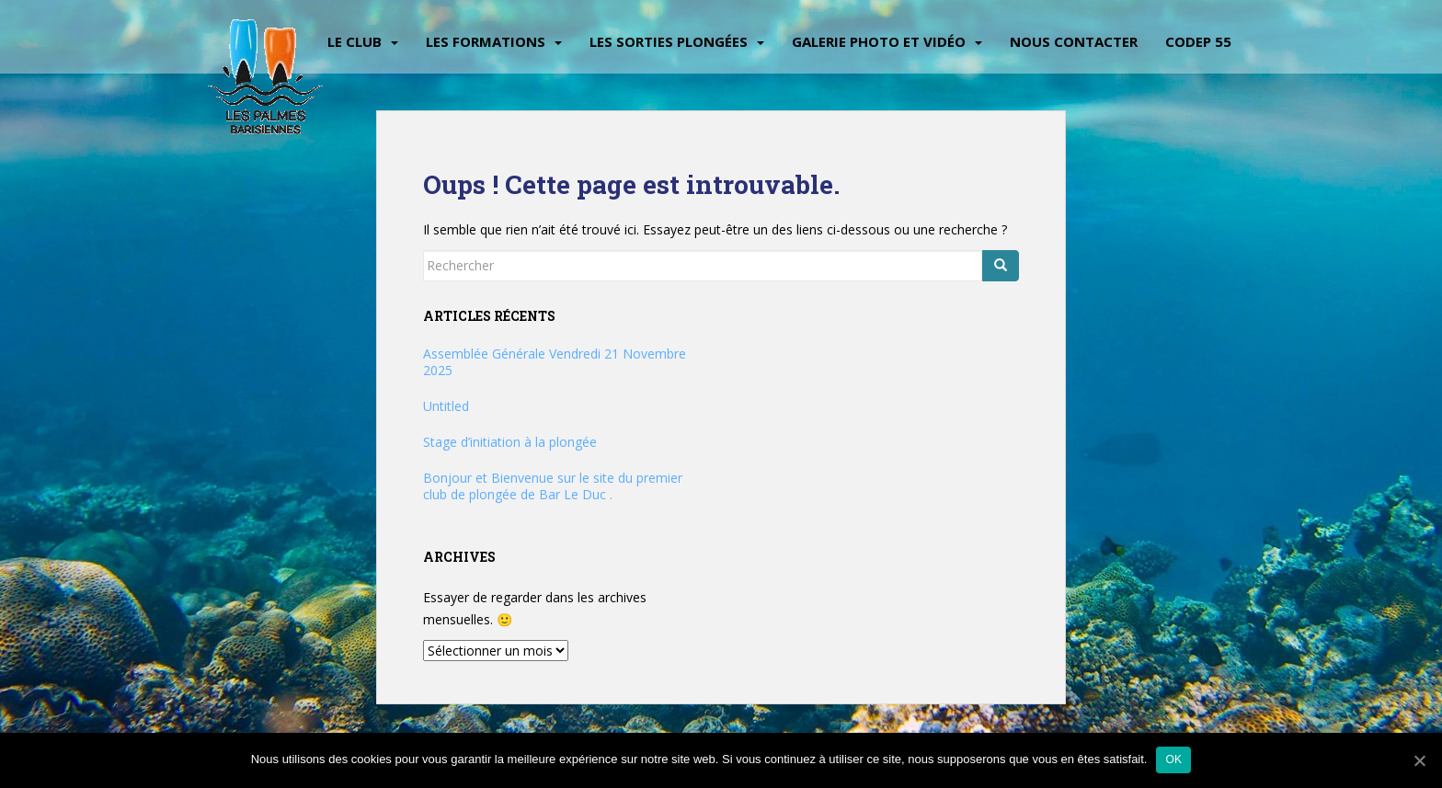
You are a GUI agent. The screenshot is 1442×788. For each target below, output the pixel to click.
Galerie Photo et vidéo (879, 41)
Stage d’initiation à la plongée (510, 442)
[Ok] (1419, 760)
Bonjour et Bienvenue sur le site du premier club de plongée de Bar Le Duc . (552, 486)
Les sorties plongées (668, 41)
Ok (1173, 759)
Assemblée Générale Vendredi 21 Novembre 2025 (554, 362)
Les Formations (485, 41)
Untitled (446, 406)
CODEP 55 (1198, 41)
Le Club (354, 41)
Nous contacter (1074, 41)
